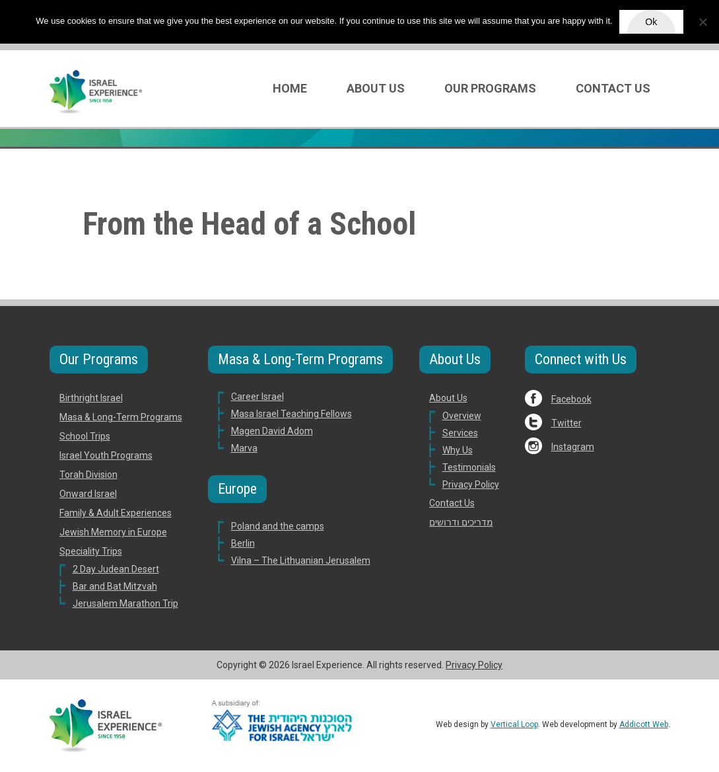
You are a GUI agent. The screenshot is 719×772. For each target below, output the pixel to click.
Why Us (457, 450)
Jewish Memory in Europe (113, 532)
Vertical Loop (514, 724)
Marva (244, 448)
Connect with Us (581, 359)
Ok (651, 22)
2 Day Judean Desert (116, 569)
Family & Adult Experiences (115, 513)
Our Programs (490, 88)
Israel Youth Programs (106, 455)
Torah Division (88, 474)
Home (290, 88)
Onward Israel (88, 493)
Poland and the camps (277, 526)
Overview (461, 415)
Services (460, 433)
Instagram (572, 447)
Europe (237, 489)
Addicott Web (643, 724)
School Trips (84, 436)
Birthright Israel (91, 398)
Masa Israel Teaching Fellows (291, 413)
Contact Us (613, 88)
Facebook (571, 399)
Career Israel (257, 396)
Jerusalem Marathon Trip (125, 603)
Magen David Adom (272, 431)
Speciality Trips (90, 551)
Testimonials (469, 467)
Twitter (566, 423)
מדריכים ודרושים (461, 522)
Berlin (243, 543)
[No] (702, 21)
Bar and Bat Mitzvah (115, 586)
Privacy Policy (470, 484)
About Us (376, 88)
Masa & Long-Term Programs (120, 417)
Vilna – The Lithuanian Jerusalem (300, 560)
